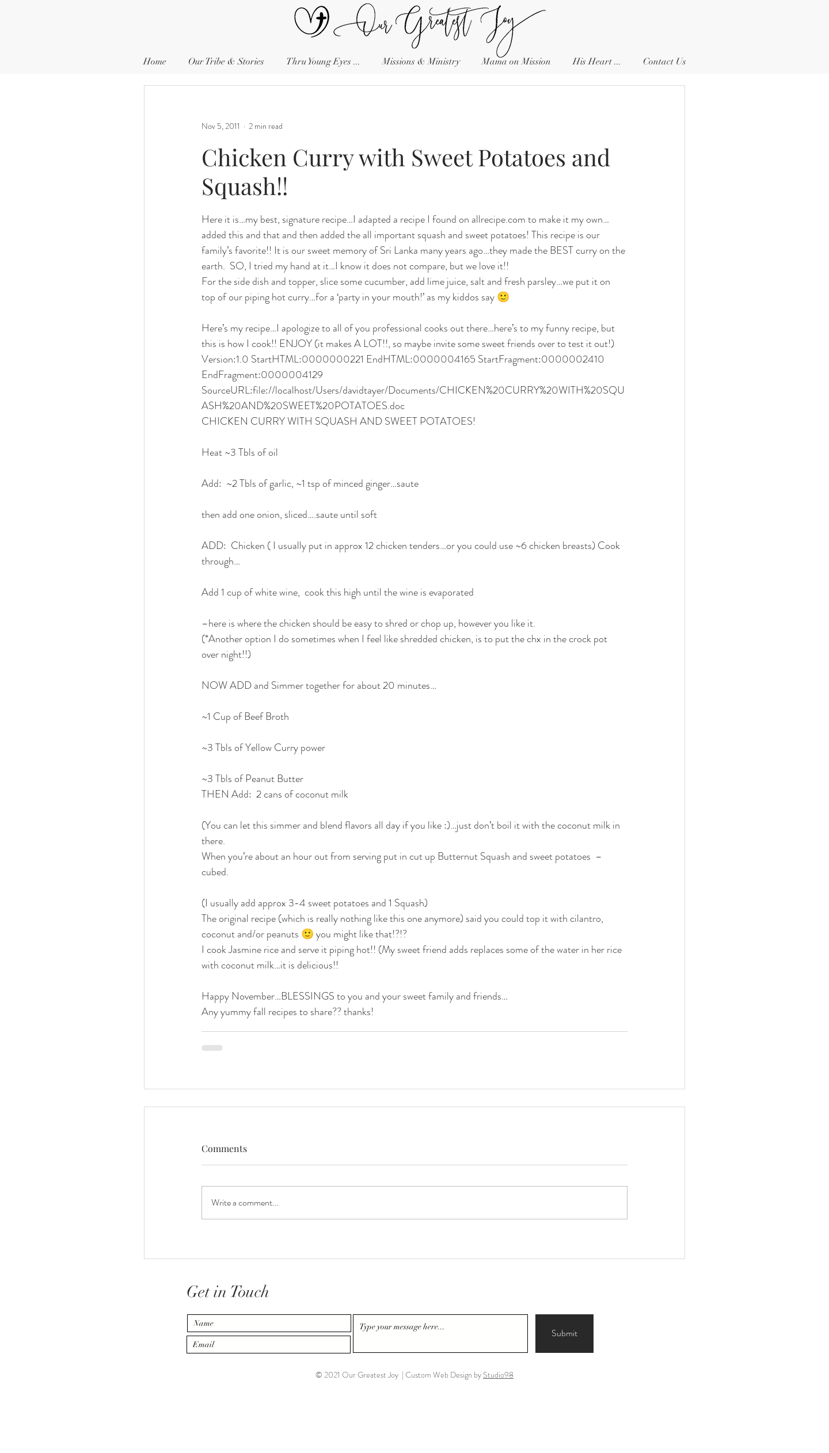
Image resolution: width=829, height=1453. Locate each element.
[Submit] (564, 1333)
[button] (664, 62)
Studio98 (498, 1374)
